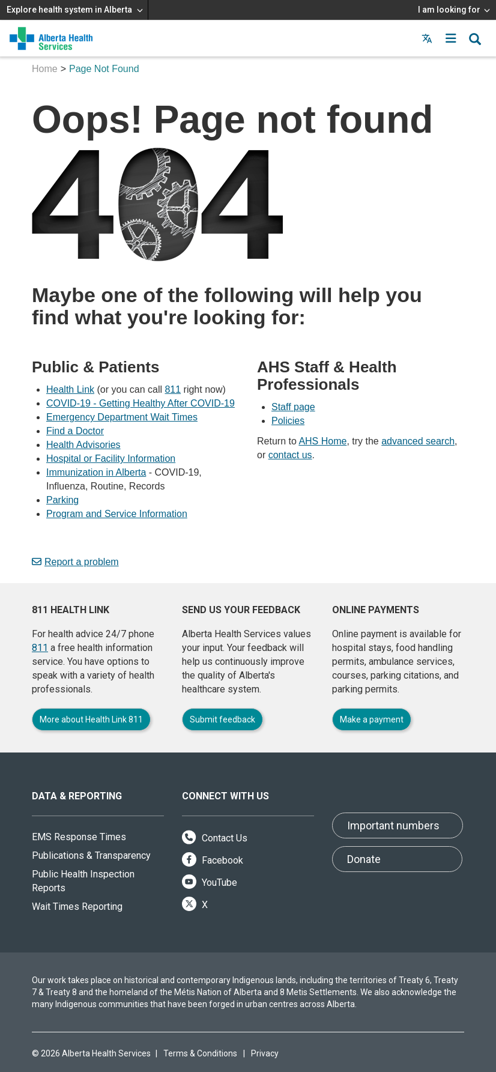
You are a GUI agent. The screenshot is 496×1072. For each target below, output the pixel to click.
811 (173, 389)
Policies (287, 421)
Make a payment (372, 719)
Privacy (265, 1053)
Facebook (212, 860)
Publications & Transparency (91, 855)
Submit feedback (222, 719)
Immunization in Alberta (96, 472)
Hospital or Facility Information (110, 458)
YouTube (209, 882)
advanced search (418, 441)
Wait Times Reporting (77, 906)
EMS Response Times (79, 837)
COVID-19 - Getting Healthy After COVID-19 (140, 403)
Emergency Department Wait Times (122, 417)
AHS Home (322, 441)
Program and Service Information (116, 514)
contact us (290, 455)
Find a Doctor (75, 431)
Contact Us (214, 838)
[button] (451, 38)
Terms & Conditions (200, 1053)
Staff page (293, 407)
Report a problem (75, 562)
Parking (62, 500)
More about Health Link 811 (91, 719)
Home (45, 69)
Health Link (70, 389)
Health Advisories (83, 445)
